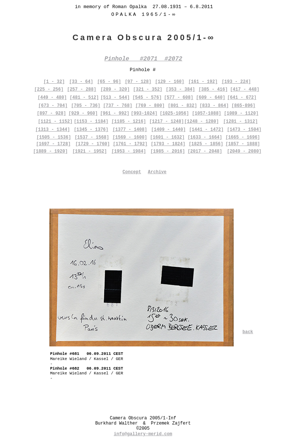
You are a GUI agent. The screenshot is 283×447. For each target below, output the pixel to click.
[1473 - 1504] (244, 129)
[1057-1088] (206, 113)
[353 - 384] (180, 89)
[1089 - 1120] (241, 113)
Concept (132, 172)
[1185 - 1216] (129, 121)
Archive (157, 172)
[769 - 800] (150, 105)
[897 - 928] (51, 113)
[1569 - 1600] (130, 137)
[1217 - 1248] (166, 121)
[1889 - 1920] (50, 151)
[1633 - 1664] (205, 137)
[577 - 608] (178, 97)
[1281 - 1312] (240, 121)
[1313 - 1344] (52, 129)
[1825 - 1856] (206, 144)
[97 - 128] (138, 81)
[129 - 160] (169, 81)
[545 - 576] (146, 97)
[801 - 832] (182, 105)
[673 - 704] (52, 105)
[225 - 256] (48, 89)
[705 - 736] (85, 105)
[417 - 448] (244, 89)
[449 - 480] (52, 97)
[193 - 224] (236, 81)
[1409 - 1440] (168, 129)
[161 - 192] (202, 81)
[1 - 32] (54, 81)
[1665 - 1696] (243, 137)
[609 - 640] (210, 97)
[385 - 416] (213, 89)
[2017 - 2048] (205, 151)
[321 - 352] (147, 89)
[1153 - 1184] (91, 121)
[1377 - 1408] (130, 129)
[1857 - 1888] (243, 144)
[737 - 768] (117, 105)
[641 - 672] (241, 97)
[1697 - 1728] (53, 144)
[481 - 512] (84, 97)
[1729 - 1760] (92, 144)
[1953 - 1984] (129, 151)
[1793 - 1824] (168, 144)
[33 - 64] (81, 81)
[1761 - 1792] (130, 144)
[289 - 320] (115, 89)
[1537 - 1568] (91, 137)
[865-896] (243, 105)
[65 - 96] (109, 81)
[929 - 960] (83, 113)
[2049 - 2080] (244, 151)
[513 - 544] (115, 97)
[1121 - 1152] (55, 121)
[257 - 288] (81, 89)
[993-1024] (144, 113)
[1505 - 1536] (53, 137)
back (247, 332)
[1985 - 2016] (167, 151)
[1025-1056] (174, 113)
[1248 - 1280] (201, 121)
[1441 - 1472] (206, 129)
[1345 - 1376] (91, 129)
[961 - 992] (114, 113)
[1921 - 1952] (89, 151)
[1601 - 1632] (167, 137)
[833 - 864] (213, 105)
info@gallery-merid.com (143, 434)
